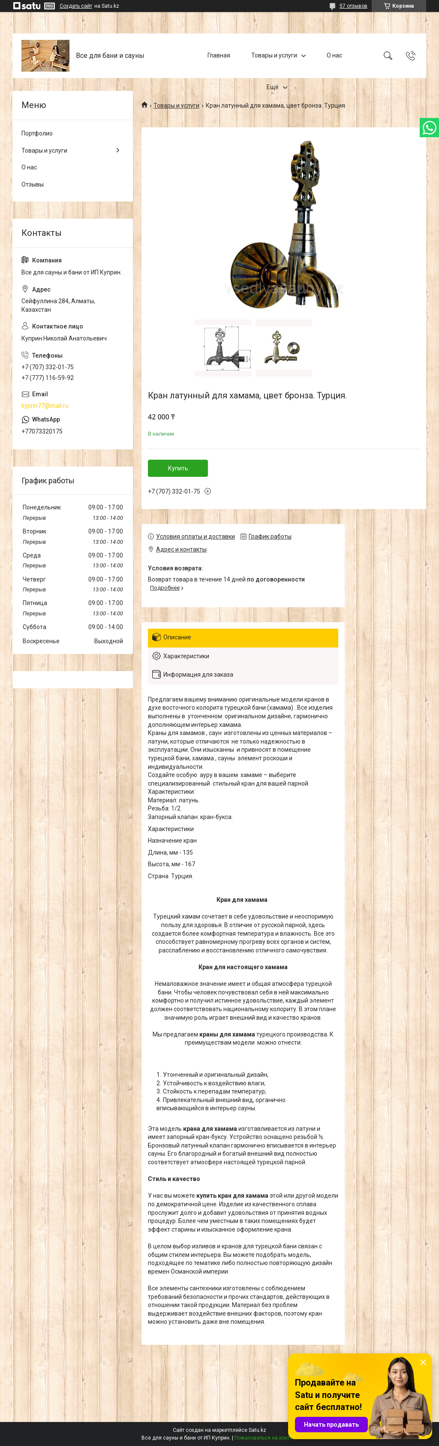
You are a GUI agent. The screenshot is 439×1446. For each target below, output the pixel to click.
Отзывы (32, 184)
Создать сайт (76, 6)
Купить (178, 468)
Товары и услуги (274, 55)
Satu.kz (257, 1430)
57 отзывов (353, 6)
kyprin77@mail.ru (45, 405)
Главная (218, 55)
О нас (334, 55)
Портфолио (37, 133)
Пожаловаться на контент (266, 1438)
